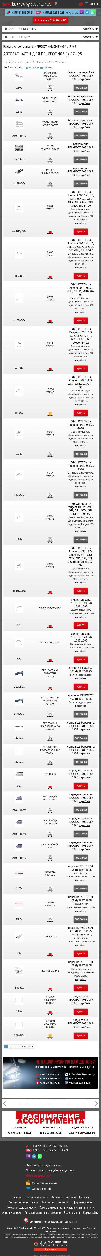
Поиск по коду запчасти (21, 1207)
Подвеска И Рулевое (82, 1127)
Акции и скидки (12, 1212)
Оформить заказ (82, 1202)
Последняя (27, 1046)
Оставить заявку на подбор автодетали (50, 1170)
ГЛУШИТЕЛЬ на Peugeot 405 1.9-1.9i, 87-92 (81, 425)
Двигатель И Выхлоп (51, 1132)
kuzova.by (16, 4)
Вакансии (63, 1202)
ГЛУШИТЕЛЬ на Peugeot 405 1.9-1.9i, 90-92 (81, 466)
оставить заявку (53, 19)
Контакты (47, 1202)
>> (16, 1046)
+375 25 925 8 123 (53, 12)
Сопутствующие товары (23, 1202)
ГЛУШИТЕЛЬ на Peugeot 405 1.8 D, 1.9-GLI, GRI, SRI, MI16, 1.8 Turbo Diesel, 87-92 (81, 335)
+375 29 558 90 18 (50, 1082)
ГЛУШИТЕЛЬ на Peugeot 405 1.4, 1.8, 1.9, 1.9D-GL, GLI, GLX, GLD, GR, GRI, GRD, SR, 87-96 (81, 199)
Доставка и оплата (36, 1197)
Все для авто (72, 1212)
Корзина (81, 4)
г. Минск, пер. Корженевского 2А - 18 (53, 1221)
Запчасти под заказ (63, 1197)
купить (81, 231)
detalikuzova (76, 1078)
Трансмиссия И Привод (18, 1132)
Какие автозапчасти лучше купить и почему (67, 1207)
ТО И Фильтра (18, 1127)
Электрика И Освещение (82, 1132)
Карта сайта (91, 1212)
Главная (16, 1197)
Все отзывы (50, 1249)
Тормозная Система (51, 1127)
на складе (34, 67)
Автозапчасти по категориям (43, 1212)
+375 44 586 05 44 (22, 12)
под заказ (48, 67)
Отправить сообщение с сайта (44, 1165)
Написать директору (38, 1175)
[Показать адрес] (56, 4)
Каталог (84, 1197)
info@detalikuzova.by (82, 1074)
